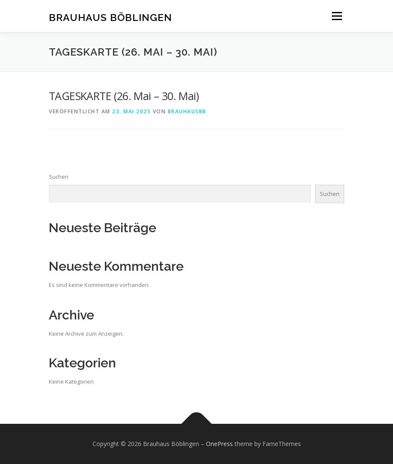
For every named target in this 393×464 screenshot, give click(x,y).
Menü (336, 16)
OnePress (219, 444)
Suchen (58, 176)
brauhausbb (187, 111)
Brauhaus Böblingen (110, 17)
